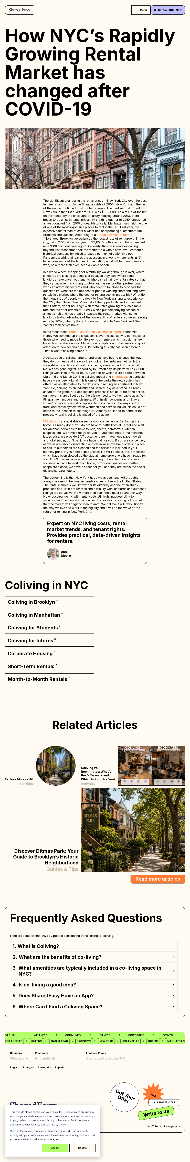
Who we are (19, 1056)
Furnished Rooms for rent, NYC (109, 1061)
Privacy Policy (45, 1071)
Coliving (16, 1061)
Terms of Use (45, 1080)
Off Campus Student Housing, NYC (112, 1066)
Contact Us (43, 1066)
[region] (95, 973)
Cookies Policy (46, 1076)
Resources (42, 1049)
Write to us (156, 1136)
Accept (55, 1147)
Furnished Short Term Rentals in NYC (114, 1080)
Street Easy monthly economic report (95, 332)
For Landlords (45, 1056)
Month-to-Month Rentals (104, 1076)
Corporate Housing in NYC (105, 1056)
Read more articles (157, 875)
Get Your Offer (125, 1119)
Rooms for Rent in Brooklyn (106, 1071)
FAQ (13, 1066)
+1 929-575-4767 (164, 1125)
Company (16, 1049)
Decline (82, 1147)
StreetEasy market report (114, 235)
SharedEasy (120, 376)
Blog (13, 1071)
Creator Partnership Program (57, 1061)
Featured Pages (96, 1049)
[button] (93, 942)
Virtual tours (51, 421)
